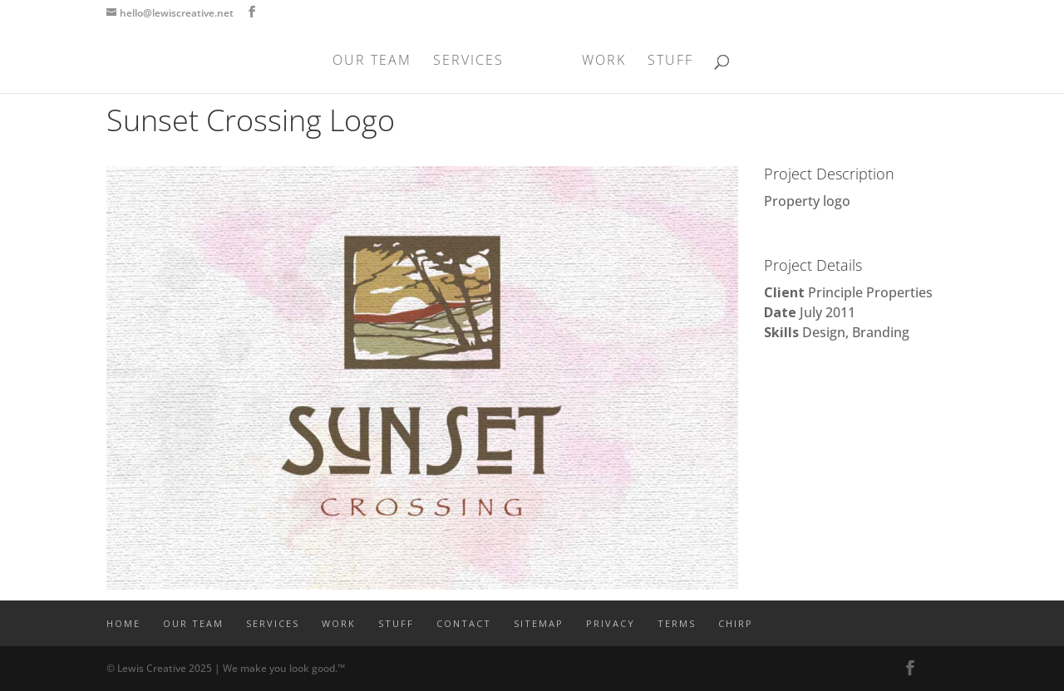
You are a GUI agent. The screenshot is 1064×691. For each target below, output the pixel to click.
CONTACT (463, 623)
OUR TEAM (371, 61)
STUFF (670, 61)
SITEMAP (539, 623)
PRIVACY (610, 623)
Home (123, 623)
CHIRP (735, 623)
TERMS (677, 623)
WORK (604, 61)
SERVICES (468, 61)
